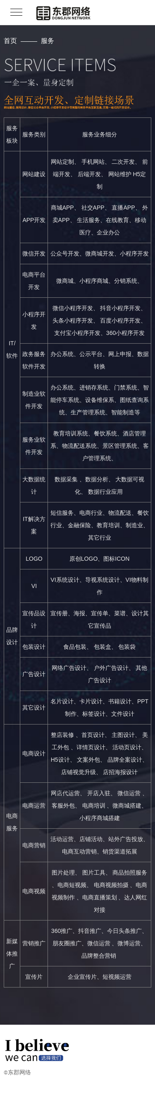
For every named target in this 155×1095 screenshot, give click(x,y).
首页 (10, 40)
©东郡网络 (17, 1072)
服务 (47, 40)
